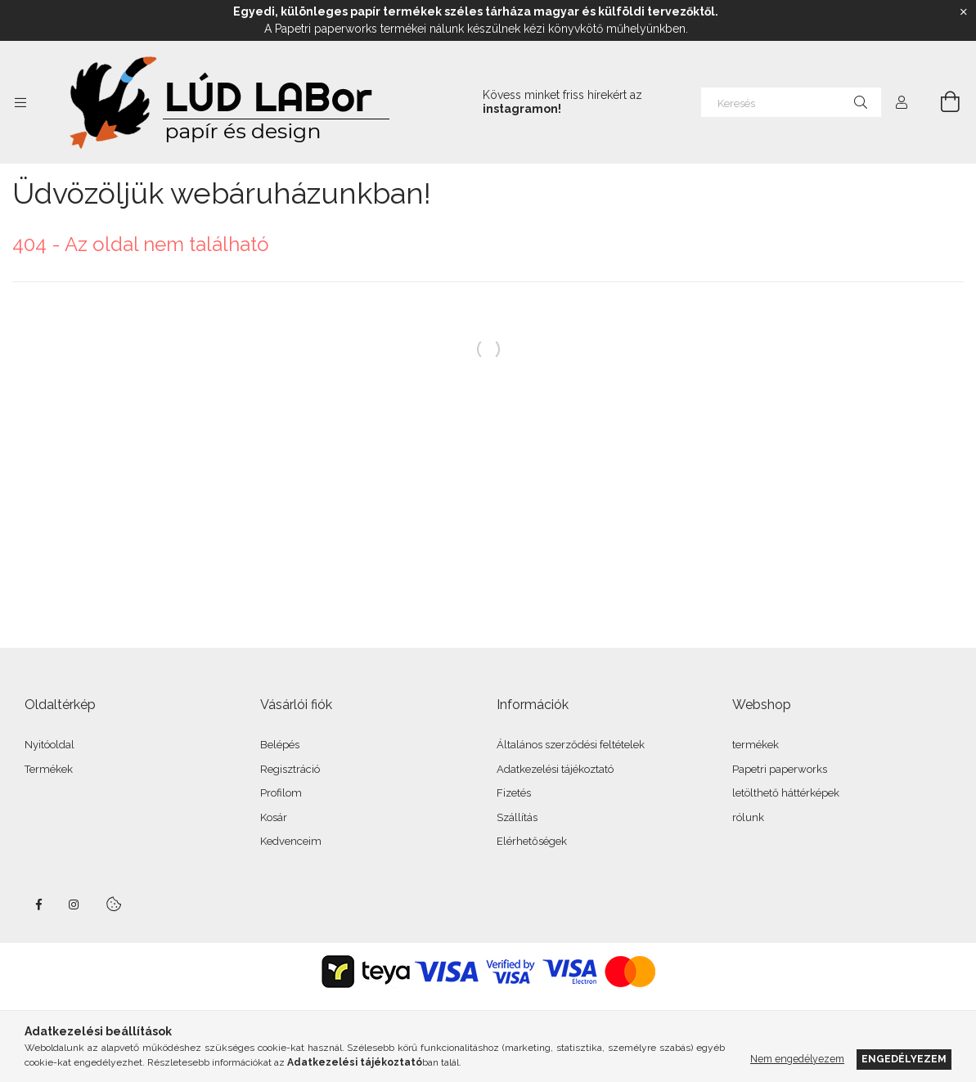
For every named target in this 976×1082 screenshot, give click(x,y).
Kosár (273, 817)
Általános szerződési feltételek (571, 745)
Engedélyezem (904, 1059)
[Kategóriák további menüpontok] (20, 102)
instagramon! (522, 108)
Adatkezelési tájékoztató (555, 769)
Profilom (281, 793)
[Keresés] (791, 102)
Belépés (279, 745)
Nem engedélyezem (797, 1059)
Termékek (49, 769)
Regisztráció (290, 769)
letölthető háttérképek (785, 793)
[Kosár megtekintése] (941, 102)
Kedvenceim (291, 841)
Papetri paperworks (779, 769)
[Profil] (901, 102)
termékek (755, 745)
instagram (74, 904)
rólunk (748, 817)
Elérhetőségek (532, 841)
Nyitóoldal (49, 745)
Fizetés (514, 793)
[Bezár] (963, 12)
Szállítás (517, 817)
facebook (38, 904)
